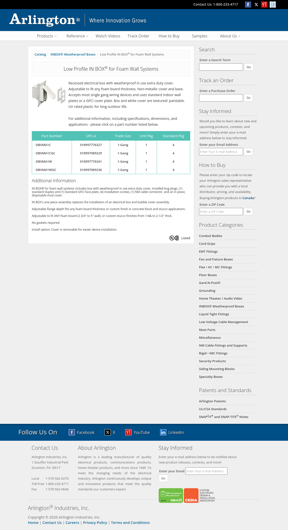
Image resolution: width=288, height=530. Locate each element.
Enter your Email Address (218, 144)
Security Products (212, 361)
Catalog (40, 54)
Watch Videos (108, 36)
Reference (77, 36)
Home (33, 522)
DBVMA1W (44, 161)
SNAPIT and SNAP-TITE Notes (223, 417)
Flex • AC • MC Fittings (215, 267)
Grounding (207, 290)
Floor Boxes (208, 275)
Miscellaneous (210, 337)
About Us (230, 36)
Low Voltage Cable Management (223, 322)
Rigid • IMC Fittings (213, 353)
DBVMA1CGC (45, 153)
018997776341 (91, 161)
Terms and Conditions (130, 522)
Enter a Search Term (215, 60)
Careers (72, 522)
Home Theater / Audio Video (220, 298)
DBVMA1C (43, 145)
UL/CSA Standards (213, 409)
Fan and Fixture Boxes (216, 259)
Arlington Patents (212, 401)
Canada (248, 198)
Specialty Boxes (211, 376)
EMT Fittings (208, 251)
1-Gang (122, 145)
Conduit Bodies (210, 236)
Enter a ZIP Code (212, 204)
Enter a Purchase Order (217, 91)
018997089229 (91, 153)
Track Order (138, 36)
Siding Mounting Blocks (217, 369)
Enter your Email (172, 471)
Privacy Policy (95, 522)
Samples (199, 36)
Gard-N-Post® (209, 283)
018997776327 (91, 145)
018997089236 (91, 170)
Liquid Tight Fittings (214, 314)
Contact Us (52, 522)
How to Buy (169, 36)
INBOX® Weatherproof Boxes (221, 306)
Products (47, 36)
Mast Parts (207, 329)
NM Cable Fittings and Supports (223, 345)
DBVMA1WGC (46, 170)
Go (248, 151)
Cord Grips (207, 243)
